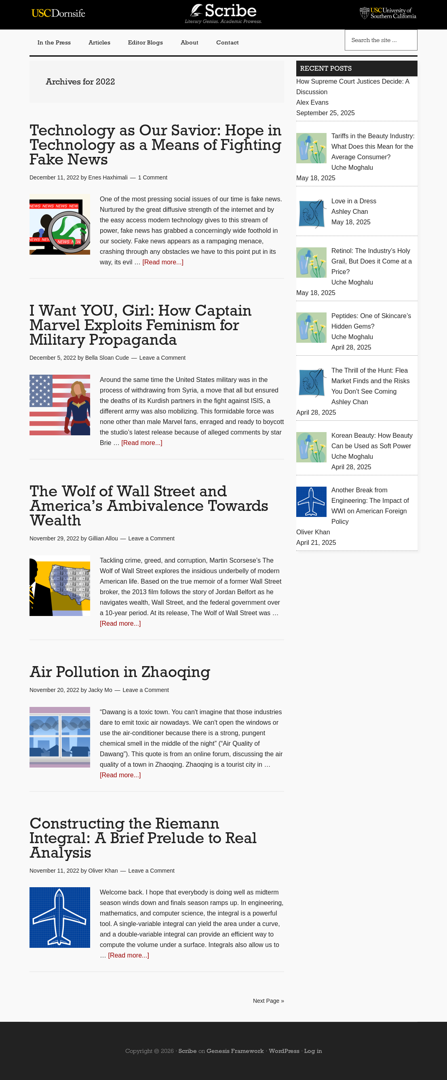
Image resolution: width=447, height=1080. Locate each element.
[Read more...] (163, 262)
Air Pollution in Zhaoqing (120, 671)
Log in (313, 1051)
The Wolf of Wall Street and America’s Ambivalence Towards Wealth (149, 505)
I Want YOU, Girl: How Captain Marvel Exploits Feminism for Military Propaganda (141, 325)
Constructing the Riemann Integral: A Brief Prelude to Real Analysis (143, 838)
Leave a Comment (162, 357)
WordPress (284, 1051)
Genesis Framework (235, 1051)
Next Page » (268, 1001)
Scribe (188, 1051)
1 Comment (152, 177)
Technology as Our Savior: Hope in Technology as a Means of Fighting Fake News (156, 144)
